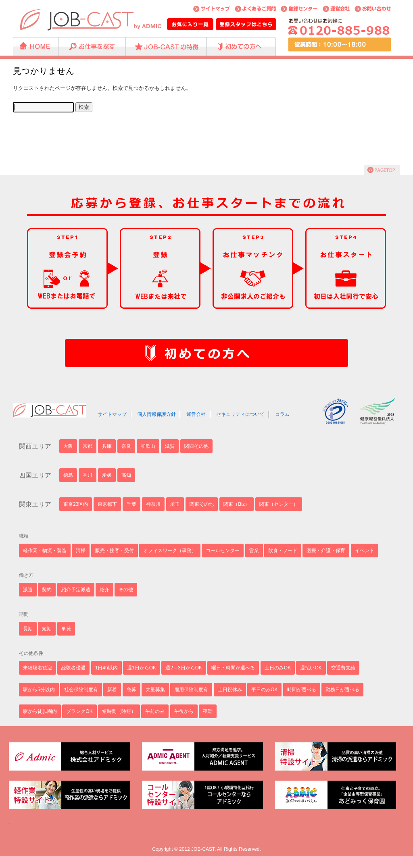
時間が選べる (301, 689)
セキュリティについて (240, 414)
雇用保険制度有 (191, 689)
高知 (126, 475)
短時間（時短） (119, 711)
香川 (87, 475)
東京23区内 (75, 504)
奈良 (126, 446)
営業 (254, 550)
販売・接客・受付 (114, 550)
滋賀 (170, 446)
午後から (184, 711)
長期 (28, 629)
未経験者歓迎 (37, 668)
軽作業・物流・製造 (45, 550)
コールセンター (223, 550)
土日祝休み (230, 689)
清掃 (81, 550)
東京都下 (107, 504)
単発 (66, 629)
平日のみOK (264, 689)
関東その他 (202, 504)
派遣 (28, 589)
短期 (47, 629)
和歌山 (148, 446)
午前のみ (155, 711)
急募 (131, 689)
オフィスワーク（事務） (169, 550)
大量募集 (155, 689)
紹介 (104, 589)
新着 (112, 689)
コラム (282, 414)
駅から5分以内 (39, 689)
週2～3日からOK (183, 668)
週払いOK (310, 668)
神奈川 (153, 504)
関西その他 (196, 446)
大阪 (68, 446)
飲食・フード (282, 550)
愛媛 (107, 475)
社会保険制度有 (81, 689)
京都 (87, 446)
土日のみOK (278, 668)
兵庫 (107, 446)
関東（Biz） (236, 504)
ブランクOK (79, 711)
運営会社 (196, 414)
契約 (47, 589)
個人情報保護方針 (156, 414)
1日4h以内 (106, 668)
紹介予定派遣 (75, 589)
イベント (364, 550)
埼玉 (175, 504)
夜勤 (208, 711)
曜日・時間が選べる (233, 668)
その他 (126, 589)
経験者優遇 (73, 668)
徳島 (68, 475)
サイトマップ (112, 414)
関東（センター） (278, 504)
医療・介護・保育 (326, 550)
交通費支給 (343, 668)
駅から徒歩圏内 (40, 711)
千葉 (131, 504)
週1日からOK (141, 668)
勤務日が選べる (342, 689)
